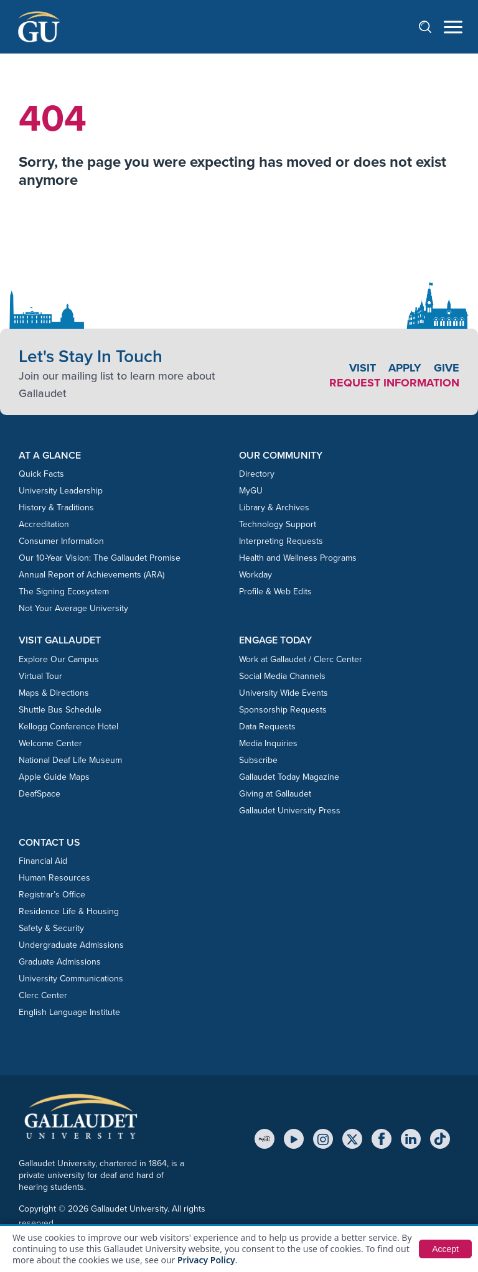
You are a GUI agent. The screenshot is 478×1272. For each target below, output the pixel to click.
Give (446, 368)
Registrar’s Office (52, 894)
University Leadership (61, 490)
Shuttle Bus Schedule (60, 709)
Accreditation (44, 524)
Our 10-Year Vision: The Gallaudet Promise (99, 557)
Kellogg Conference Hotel (68, 726)
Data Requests (267, 726)
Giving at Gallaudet (275, 793)
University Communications (71, 978)
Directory (256, 473)
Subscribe (258, 760)
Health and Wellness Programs (298, 557)
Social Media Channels (282, 676)
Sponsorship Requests (283, 709)
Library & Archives (274, 507)
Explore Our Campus (59, 659)
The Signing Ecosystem (64, 591)
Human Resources (54, 877)
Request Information (394, 383)
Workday (255, 574)
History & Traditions (56, 507)
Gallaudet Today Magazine (289, 776)
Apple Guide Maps (54, 776)
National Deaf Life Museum (70, 760)
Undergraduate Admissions (71, 945)
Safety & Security (51, 928)
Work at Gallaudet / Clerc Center (300, 659)
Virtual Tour (40, 676)
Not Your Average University (73, 608)
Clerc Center (43, 995)
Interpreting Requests (281, 541)
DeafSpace (39, 793)
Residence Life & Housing (69, 911)
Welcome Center (50, 743)
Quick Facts (41, 473)
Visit (362, 368)
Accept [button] (445, 1249)
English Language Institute (69, 1012)
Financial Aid (43, 860)
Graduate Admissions (60, 961)
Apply (404, 368)
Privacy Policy (206, 1260)
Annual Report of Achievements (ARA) (91, 574)
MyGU (251, 490)
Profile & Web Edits (275, 591)
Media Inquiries (268, 743)
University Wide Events (283, 692)
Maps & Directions (54, 692)
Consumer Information (61, 541)
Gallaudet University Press (289, 810)
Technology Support (277, 524)
